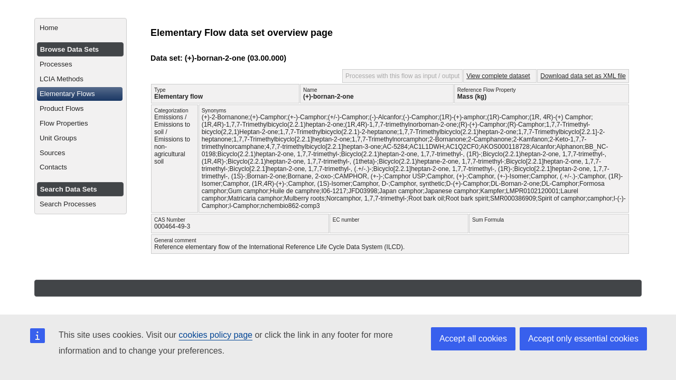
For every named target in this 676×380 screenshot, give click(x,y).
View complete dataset (498, 76)
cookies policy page (215, 334)
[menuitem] (80, 28)
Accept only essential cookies (583, 338)
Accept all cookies (473, 338)
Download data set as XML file (583, 76)
